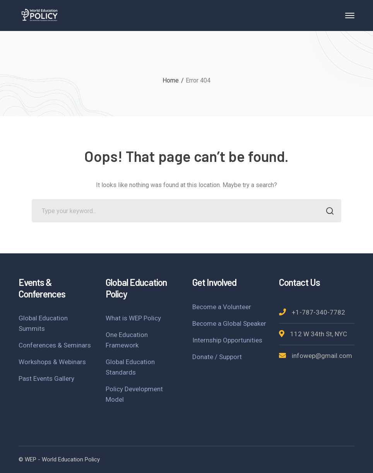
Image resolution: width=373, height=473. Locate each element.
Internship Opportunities (227, 340)
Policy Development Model (134, 394)
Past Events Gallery (46, 378)
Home (171, 80)
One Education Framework (127, 340)
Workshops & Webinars (52, 362)
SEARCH (327, 211)
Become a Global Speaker (229, 323)
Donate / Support (217, 357)
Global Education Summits (43, 323)
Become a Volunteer (221, 307)
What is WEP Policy (133, 318)
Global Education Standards (130, 367)
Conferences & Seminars (55, 345)
